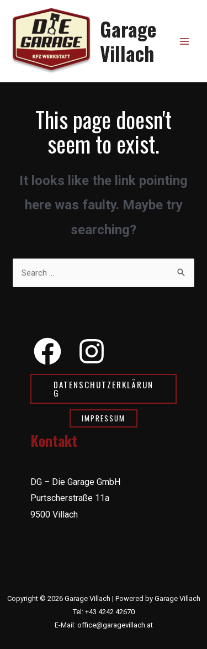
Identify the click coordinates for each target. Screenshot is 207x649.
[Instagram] (92, 351)
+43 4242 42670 (110, 612)
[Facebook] (47, 351)
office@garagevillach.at (115, 625)
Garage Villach (128, 40)
